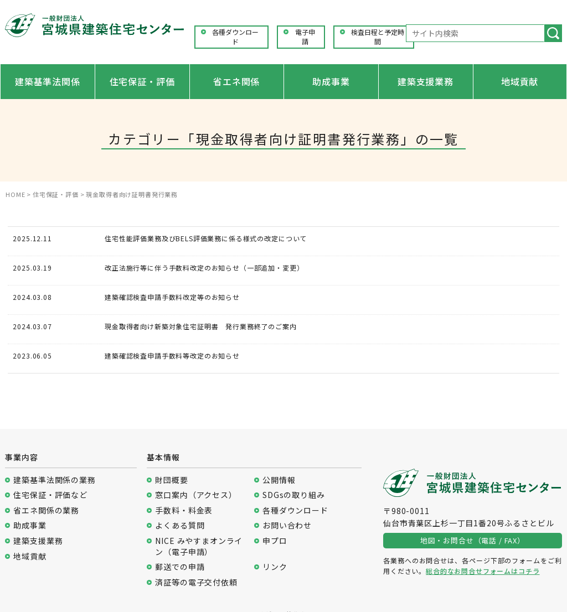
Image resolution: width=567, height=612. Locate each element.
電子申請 (305, 37)
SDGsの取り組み (293, 495)
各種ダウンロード (235, 37)
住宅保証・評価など (50, 495)
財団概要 (171, 480)
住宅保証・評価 (142, 81)
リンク (274, 567)
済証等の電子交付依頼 (196, 582)
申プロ (274, 541)
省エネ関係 (236, 81)
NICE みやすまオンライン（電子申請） (199, 546)
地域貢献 (519, 81)
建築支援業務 (425, 81)
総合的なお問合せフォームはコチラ (482, 570)
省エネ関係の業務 (46, 510)
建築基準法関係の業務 (54, 480)
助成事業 (330, 81)
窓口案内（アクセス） (195, 495)
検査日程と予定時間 (377, 37)
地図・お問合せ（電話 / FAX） (472, 540)
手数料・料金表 (184, 510)
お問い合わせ (287, 525)
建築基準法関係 (47, 81)
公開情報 (278, 480)
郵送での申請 (179, 567)
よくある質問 (179, 525)
